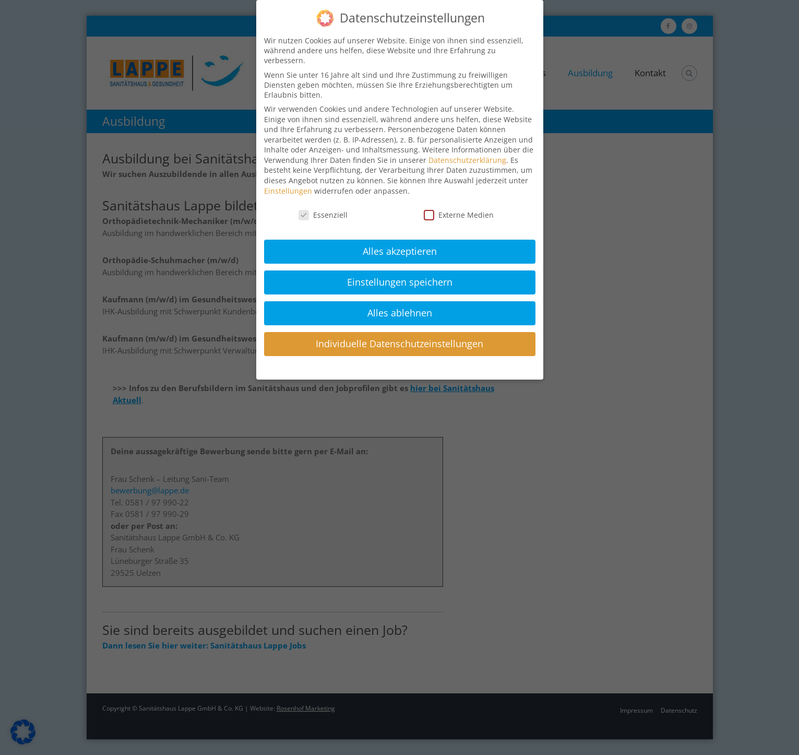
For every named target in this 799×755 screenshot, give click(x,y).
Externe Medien (459, 215)
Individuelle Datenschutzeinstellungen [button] (399, 343)
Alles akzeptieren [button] (400, 251)
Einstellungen (288, 191)
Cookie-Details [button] (347, 366)
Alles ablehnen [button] (399, 312)
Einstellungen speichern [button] (399, 282)
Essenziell (323, 215)
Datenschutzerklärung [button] (405, 366)
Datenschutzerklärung (467, 160)
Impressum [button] (458, 366)
